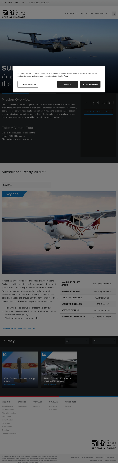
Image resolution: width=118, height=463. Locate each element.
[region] (59, 79)
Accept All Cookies (90, 84)
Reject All (67, 84)
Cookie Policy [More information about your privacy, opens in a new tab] (63, 76)
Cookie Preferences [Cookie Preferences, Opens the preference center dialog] (28, 84)
